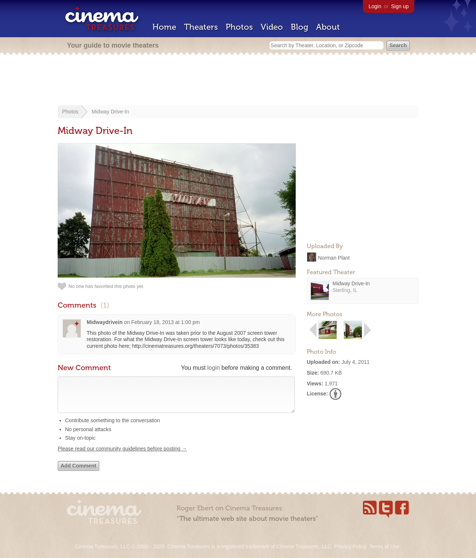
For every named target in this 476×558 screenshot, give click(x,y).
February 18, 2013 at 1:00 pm (165, 322)
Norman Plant (334, 257)
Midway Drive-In (110, 112)
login (213, 368)
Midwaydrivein (104, 322)
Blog (299, 27)
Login (375, 6)
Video (272, 27)
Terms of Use (384, 546)
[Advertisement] (238, 80)
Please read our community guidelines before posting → (122, 456)
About (328, 27)
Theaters (201, 27)
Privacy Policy (350, 546)
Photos (239, 27)
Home (164, 27)
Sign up (400, 6)
